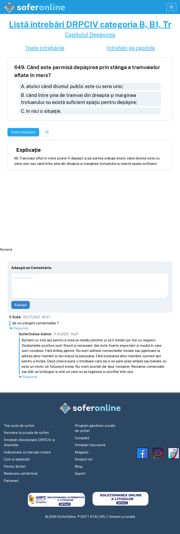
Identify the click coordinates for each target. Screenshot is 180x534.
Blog (78, 466)
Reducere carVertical (21, 473)
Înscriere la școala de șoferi (26, 433)
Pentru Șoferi (15, 466)
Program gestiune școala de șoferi (95, 428)
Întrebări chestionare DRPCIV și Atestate (29, 442)
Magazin (81, 452)
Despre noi (83, 459)
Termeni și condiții (121, 517)
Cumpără (82, 438)
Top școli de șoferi (19, 426)
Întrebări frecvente (90, 445)
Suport (80, 473)
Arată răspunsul (23, 132)
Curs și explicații (17, 459)
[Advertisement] (90, 208)
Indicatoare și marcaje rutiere (27, 452)
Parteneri (11, 481)
